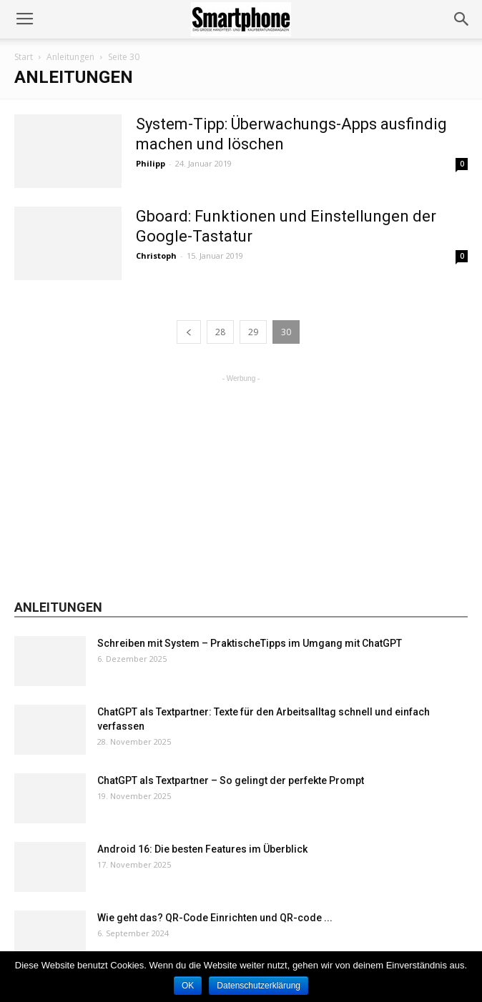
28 (220, 332)
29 (253, 332)
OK (188, 986)
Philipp (150, 163)
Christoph (156, 255)
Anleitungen (70, 57)
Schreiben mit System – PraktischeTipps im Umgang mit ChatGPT (249, 643)
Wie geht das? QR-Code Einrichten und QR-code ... (215, 917)
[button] (462, 19)
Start (23, 57)
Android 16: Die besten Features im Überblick (202, 849)
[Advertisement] (241, 475)
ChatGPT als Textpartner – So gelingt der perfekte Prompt (230, 780)
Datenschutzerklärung (258, 986)
